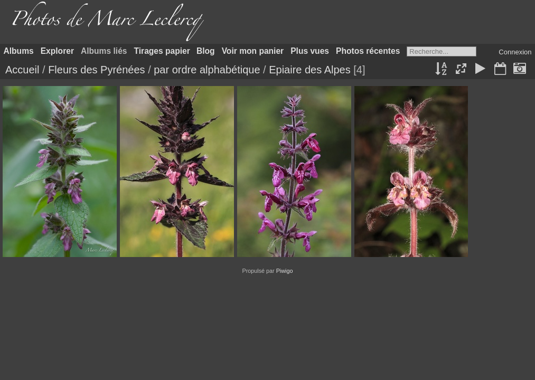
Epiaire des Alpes (310, 69)
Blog (205, 50)
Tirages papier (162, 50)
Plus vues (309, 50)
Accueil (22, 69)
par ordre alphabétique (207, 69)
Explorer (57, 50)
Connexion (515, 52)
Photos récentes (368, 50)
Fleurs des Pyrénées (96, 69)
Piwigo (284, 271)
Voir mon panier (253, 50)
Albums (19, 50)
